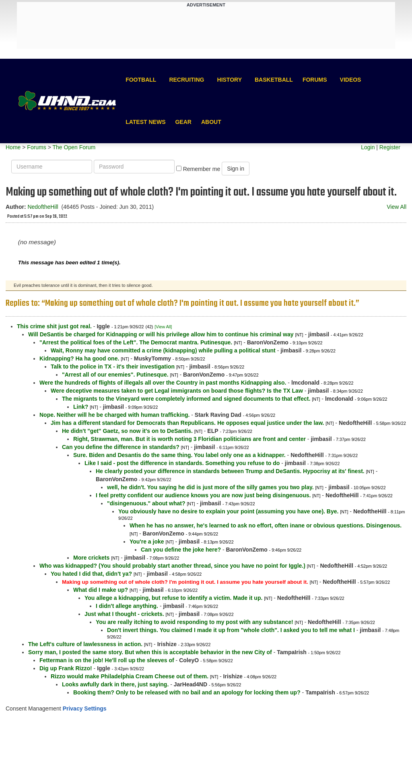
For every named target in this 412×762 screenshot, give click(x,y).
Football (141, 79)
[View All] (163, 326)
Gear (183, 122)
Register (389, 147)
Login (368, 147)
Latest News (145, 122)
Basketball (274, 79)
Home (13, 147)
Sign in (235, 168)
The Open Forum (73, 147)
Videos (350, 79)
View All (396, 207)
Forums (315, 79)
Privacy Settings (85, 708)
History (229, 79)
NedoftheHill (42, 207)
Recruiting (186, 79)
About (211, 122)
